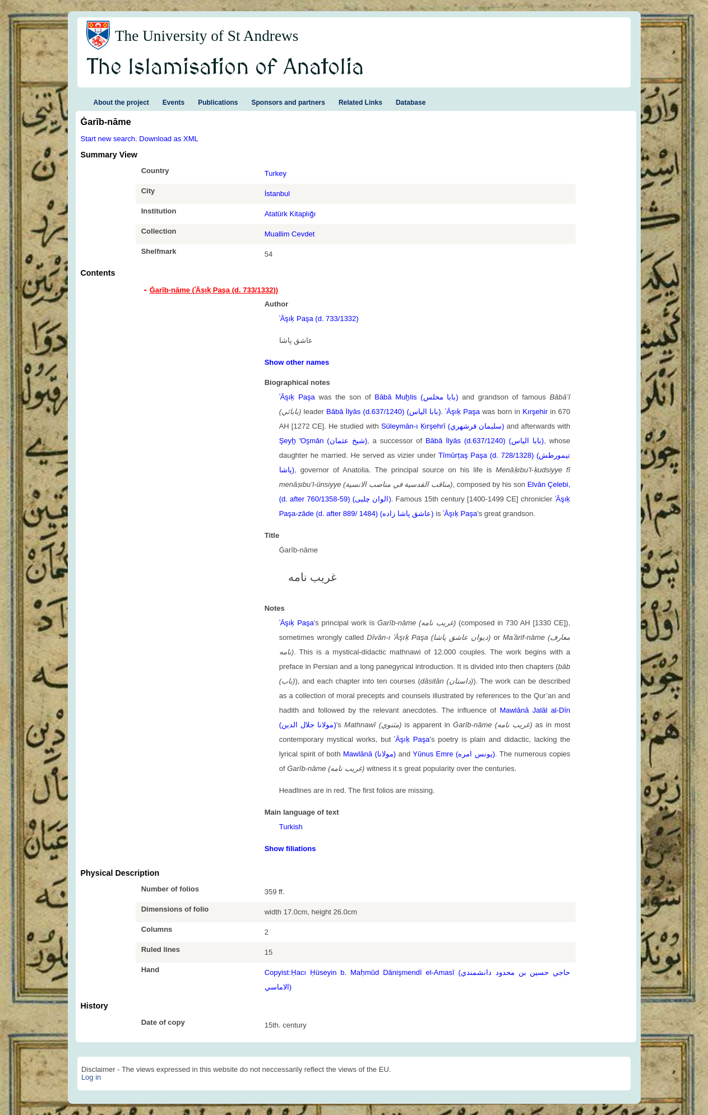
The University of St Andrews (207, 35)
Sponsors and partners (288, 102)
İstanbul (277, 193)
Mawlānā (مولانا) (369, 754)
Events (173, 102)
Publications (218, 102)
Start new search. (109, 138)
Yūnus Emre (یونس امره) (454, 754)
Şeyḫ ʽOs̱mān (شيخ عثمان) (323, 440)
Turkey (275, 173)
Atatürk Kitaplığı (290, 214)
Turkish (291, 827)
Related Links (360, 102)
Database (410, 102)
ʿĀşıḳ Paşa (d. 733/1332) (319, 318)
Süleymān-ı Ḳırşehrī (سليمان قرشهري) (443, 426)
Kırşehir (535, 411)
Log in (91, 1077)
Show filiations (290, 848)
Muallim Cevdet (290, 234)
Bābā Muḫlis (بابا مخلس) (416, 397)
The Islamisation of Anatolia (225, 67)
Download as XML (168, 138)
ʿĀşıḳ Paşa (297, 397)
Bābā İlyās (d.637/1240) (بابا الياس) (383, 411)
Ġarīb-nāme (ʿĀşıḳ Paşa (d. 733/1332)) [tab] (214, 290)
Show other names (297, 362)
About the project (121, 102)
